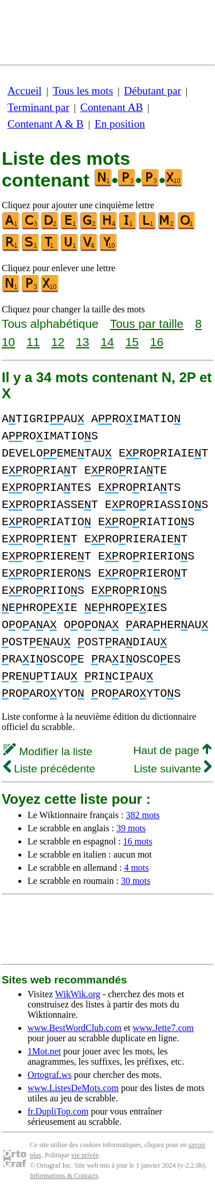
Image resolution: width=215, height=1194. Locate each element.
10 (8, 341)
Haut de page (172, 750)
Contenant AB (111, 107)
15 (132, 341)
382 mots (142, 815)
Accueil (24, 91)
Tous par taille (146, 323)
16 (156, 341)
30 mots (135, 881)
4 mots (136, 867)
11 (33, 341)
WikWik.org (77, 994)
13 (82, 341)
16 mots (138, 841)
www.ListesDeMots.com (73, 1088)
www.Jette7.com (163, 1028)
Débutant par (152, 91)
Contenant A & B (45, 124)
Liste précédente (49, 769)
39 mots (131, 828)
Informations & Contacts (64, 1176)
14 (107, 341)
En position (120, 124)
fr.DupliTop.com (58, 1111)
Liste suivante (173, 769)
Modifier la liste (47, 751)
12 (57, 341)
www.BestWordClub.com (75, 1028)
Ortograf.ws (50, 1075)
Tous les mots (83, 91)
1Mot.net (44, 1051)
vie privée (85, 1155)
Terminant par (38, 107)
